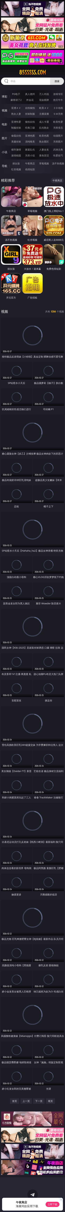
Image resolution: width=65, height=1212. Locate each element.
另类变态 (58, 127)
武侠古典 (58, 149)
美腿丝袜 (16, 141)
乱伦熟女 (44, 127)
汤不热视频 (58, 163)
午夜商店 (30, 163)
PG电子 (16, 94)
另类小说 (30, 155)
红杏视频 (16, 169)
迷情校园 (16, 155)
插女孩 (16, 163)
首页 (14, 1101)
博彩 (4, 96)
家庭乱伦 (30, 149)
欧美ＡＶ (44, 108)
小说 (4, 152)
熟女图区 (44, 141)
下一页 (38, 1101)
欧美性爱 (58, 121)
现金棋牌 (44, 100)
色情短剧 (30, 169)
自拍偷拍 (30, 108)
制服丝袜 (16, 127)
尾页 (50, 1101)
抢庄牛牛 (58, 100)
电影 (4, 124)
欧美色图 (44, 135)
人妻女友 (44, 149)
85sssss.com (32, 72)
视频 (4, 110)
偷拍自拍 (30, 121)
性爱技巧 (58, 155)
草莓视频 (44, 163)
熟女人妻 (16, 113)
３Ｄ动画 (58, 108)
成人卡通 (44, 121)
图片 (4, 138)
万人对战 (44, 94)
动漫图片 (58, 135)
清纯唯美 (30, 141)
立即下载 (52, 1204)
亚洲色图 (30, 135)
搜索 (57, 81)
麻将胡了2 (16, 100)
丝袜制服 (30, 113)
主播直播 (44, 113)
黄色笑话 (44, 155)
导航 (4, 166)
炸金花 (30, 100)
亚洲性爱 (16, 121)
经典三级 (30, 127)
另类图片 (58, 141)
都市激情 (16, 149)
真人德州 (30, 94)
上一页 (26, 1101)
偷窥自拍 (16, 135)
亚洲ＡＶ (16, 108)
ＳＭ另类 (58, 113)
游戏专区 (58, 94)
